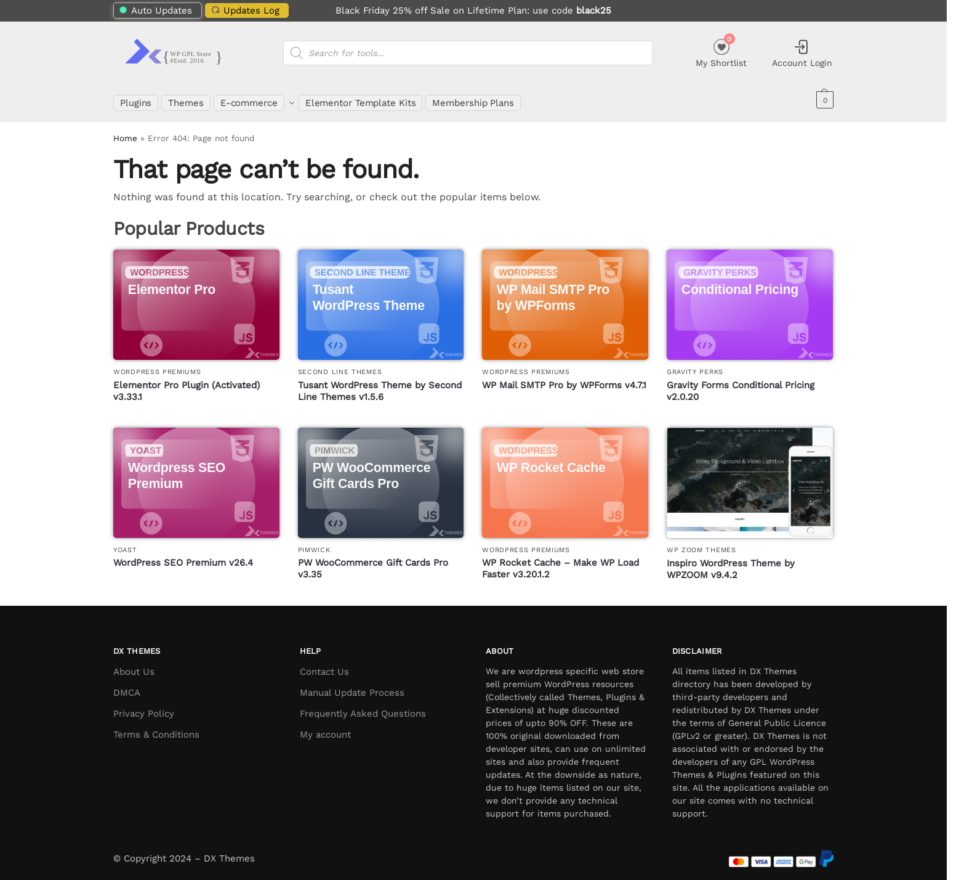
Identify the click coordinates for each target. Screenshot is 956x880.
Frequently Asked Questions (363, 706)
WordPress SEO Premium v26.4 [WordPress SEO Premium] (183, 555)
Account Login (802, 53)
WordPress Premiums (157, 365)
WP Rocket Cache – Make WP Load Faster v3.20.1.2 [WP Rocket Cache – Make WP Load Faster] (560, 562)
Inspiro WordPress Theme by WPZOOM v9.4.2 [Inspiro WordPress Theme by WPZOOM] (731, 562)
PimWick (314, 543)
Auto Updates (156, 10)
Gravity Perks (695, 365)
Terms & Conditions (156, 727)
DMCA (126, 685)
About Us (134, 664)
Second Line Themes (340, 365)
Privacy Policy (143, 706)
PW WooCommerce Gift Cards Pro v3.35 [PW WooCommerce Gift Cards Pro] (373, 562)
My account (325, 727)
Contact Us (324, 664)
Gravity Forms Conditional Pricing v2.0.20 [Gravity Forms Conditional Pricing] (740, 384)
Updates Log (243, 10)
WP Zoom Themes (701, 543)
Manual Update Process (352, 685)
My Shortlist (721, 51)
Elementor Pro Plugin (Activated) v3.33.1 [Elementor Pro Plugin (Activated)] (186, 384)
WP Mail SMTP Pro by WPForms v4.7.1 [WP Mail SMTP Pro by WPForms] (564, 377)
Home (125, 131)
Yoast (125, 543)
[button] (823, 99)
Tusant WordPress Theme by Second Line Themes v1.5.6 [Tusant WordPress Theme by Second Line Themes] (380, 384)
